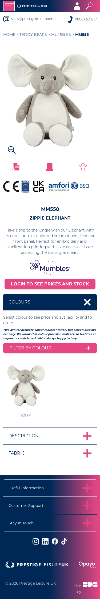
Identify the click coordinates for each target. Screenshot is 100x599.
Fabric (17, 453)
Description (24, 435)
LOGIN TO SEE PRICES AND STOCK (50, 283)
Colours (19, 302)
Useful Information (26, 488)
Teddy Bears (33, 35)
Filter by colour (30, 347)
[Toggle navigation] (9, 6)
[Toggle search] (89, 6)
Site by (86, 587)
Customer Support (26, 505)
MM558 (82, 34)
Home (9, 35)
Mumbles (61, 35)
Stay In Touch (21, 523)
